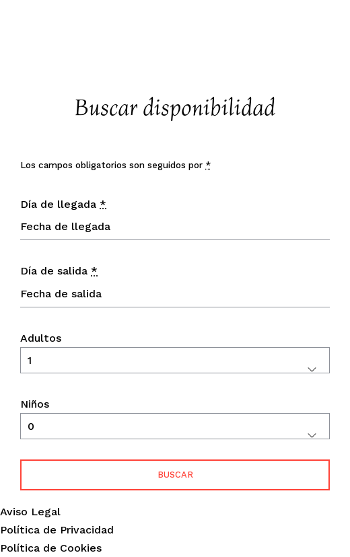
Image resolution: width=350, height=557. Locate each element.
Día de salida (59, 270)
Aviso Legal (30, 511)
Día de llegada (63, 204)
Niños (34, 404)
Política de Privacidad (57, 529)
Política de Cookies (51, 548)
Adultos (40, 338)
